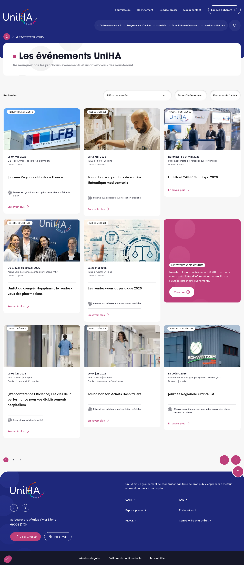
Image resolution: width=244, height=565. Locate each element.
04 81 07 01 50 (25, 537)
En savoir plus (19, 207)
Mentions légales (89, 558)
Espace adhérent (224, 10)
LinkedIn (14, 508)
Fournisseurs (122, 10)
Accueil (6, 36)
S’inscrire (182, 292)
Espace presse (169, 10)
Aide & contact (192, 10)
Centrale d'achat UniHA (193, 520)
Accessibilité (157, 558)
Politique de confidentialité (124, 558)
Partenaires (186, 510)
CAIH (128, 499)
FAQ (181, 499)
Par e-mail (57, 537)
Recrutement (145, 10)
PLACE (129, 520)
